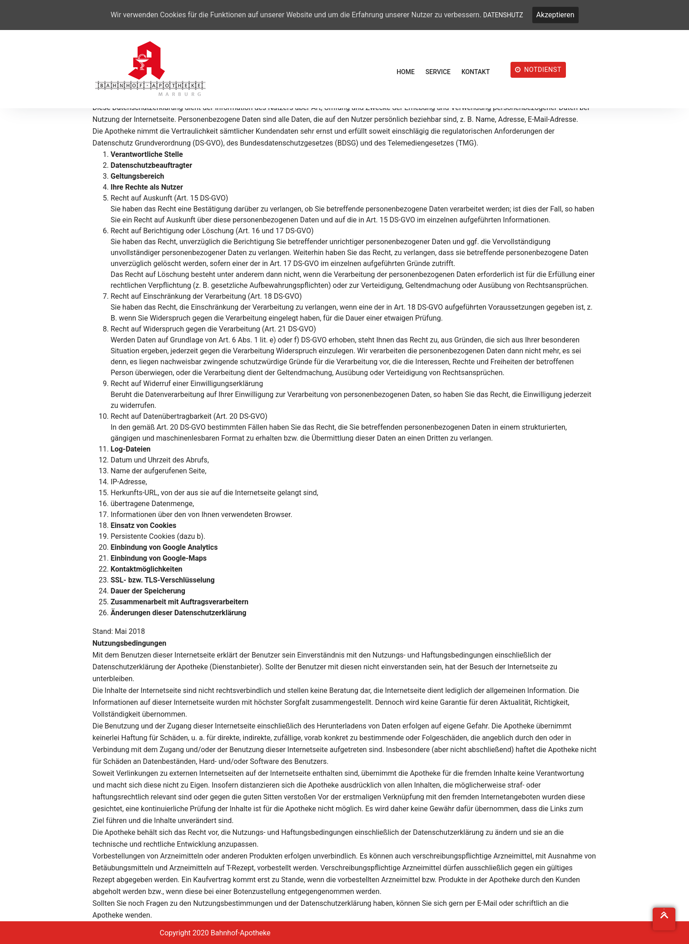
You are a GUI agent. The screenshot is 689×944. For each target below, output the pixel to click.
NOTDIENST (538, 70)
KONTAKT (475, 71)
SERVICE (438, 71)
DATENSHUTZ (503, 15)
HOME (406, 71)
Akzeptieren (555, 14)
